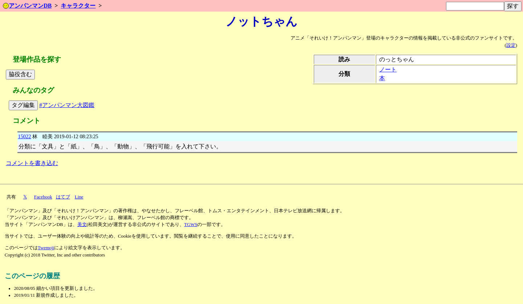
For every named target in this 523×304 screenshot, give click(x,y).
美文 (82, 224)
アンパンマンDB (27, 6)
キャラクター (78, 6)
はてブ (63, 197)
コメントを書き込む (32, 163)
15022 (24, 136)
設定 (511, 45)
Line (79, 197)
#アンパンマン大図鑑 (66, 105)
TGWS (190, 224)
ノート (388, 69)
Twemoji (46, 247)
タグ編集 (23, 105)
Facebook (43, 197)
